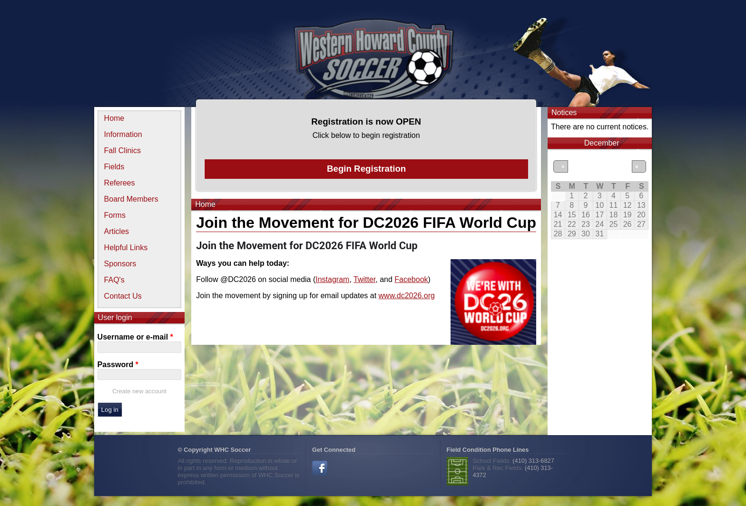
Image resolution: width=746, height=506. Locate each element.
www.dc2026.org (407, 296)
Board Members (131, 199)
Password (118, 364)
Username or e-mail (135, 337)
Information (123, 134)
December (601, 143)
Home (114, 118)
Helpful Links (126, 247)
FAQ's (114, 280)
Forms (115, 215)
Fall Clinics (122, 150)
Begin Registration (366, 169)
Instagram (332, 279)
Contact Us (123, 296)
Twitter (364, 279)
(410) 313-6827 (533, 460)
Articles (116, 231)
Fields (114, 167)
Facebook (411, 279)
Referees (119, 183)
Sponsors (120, 264)
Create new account (139, 391)
